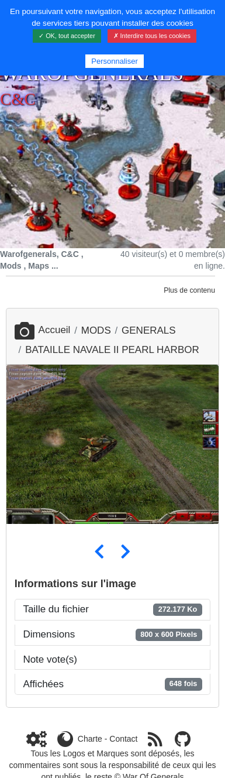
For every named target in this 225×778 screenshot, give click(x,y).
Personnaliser (114, 61)
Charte (90, 738)
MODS (96, 330)
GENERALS (149, 330)
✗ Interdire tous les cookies (152, 35)
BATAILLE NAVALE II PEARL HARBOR (112, 349)
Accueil (43, 329)
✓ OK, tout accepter (67, 35)
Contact (123, 738)
